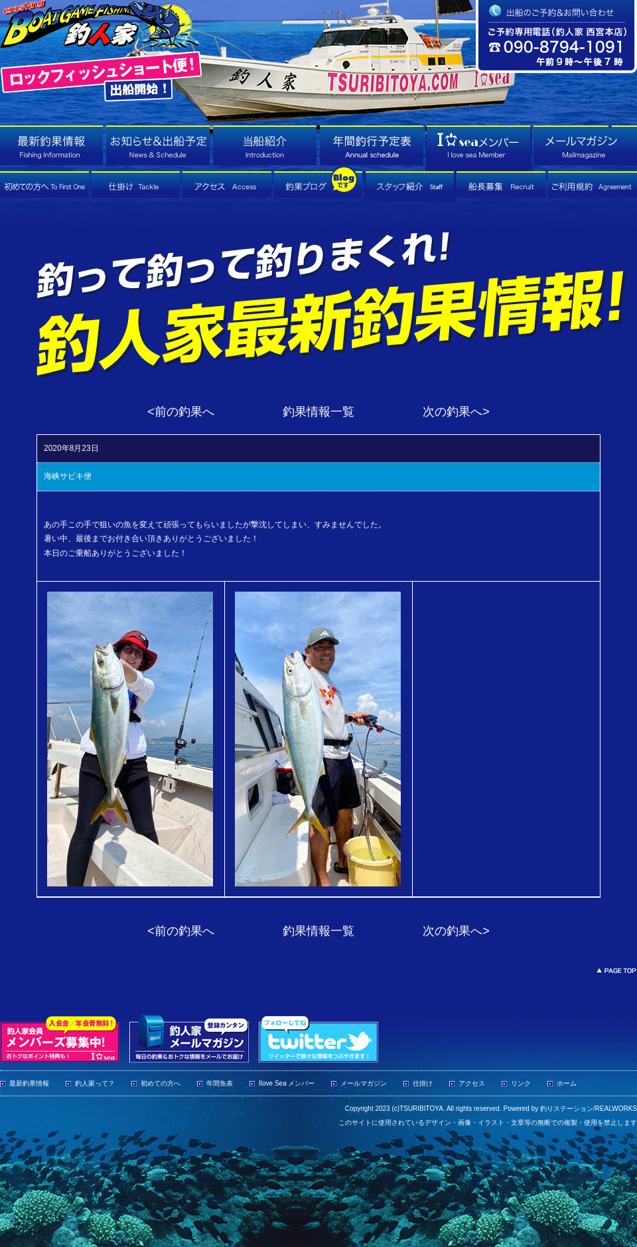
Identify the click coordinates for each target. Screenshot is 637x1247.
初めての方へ (160, 1083)
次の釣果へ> (456, 411)
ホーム (567, 1083)
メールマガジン (363, 1083)
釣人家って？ (95, 1083)
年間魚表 (219, 1083)
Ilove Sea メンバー (287, 1083)
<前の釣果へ (180, 411)
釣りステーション (566, 1108)
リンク (521, 1083)
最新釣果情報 (29, 1083)
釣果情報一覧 (318, 411)
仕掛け (423, 1083)
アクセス (472, 1083)
